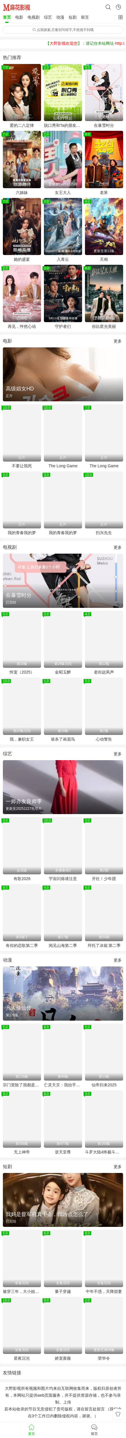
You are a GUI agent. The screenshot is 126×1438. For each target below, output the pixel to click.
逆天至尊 (63, 1152)
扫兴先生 (104, 532)
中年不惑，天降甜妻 (104, 1291)
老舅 (104, 192)
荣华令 (104, 1358)
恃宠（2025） (21, 672)
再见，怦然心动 (22, 326)
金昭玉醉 (63, 672)
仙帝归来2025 (104, 1085)
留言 (85, 17)
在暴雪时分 (104, 125)
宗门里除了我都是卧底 (22, 1085)
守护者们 (63, 326)
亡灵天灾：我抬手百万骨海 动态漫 (63, 1085)
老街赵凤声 (104, 672)
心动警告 (104, 739)
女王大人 (63, 192)
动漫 (60, 17)
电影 (19, 17)
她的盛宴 (22, 259)
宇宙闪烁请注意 (63, 878)
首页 (7, 17)
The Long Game (63, 466)
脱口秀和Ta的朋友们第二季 (63, 125)
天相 (104, 259)
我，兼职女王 (22, 739)
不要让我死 (22, 466)
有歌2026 (21, 878)
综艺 (48, 17)
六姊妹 (22, 192)
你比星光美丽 (104, 326)
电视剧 (34, 17)
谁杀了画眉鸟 (63, 739)
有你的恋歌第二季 (22, 945)
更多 (118, 341)
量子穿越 (63, 1291)
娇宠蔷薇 (63, 1358)
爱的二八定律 (22, 125)
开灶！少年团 (104, 878)
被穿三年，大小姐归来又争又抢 (22, 1291)
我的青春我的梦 (22, 532)
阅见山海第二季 (63, 945)
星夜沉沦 (22, 1358)
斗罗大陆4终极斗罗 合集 (104, 1152)
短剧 (73, 17)
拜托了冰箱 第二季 (104, 945)
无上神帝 (22, 1152)
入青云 (63, 259)
